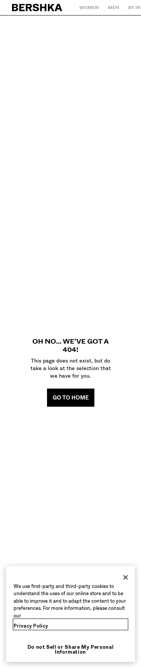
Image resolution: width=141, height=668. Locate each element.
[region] (70, 614)
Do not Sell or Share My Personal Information (70, 649)
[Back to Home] (37, 7)
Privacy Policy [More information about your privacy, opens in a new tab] (31, 625)
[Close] (125, 577)
